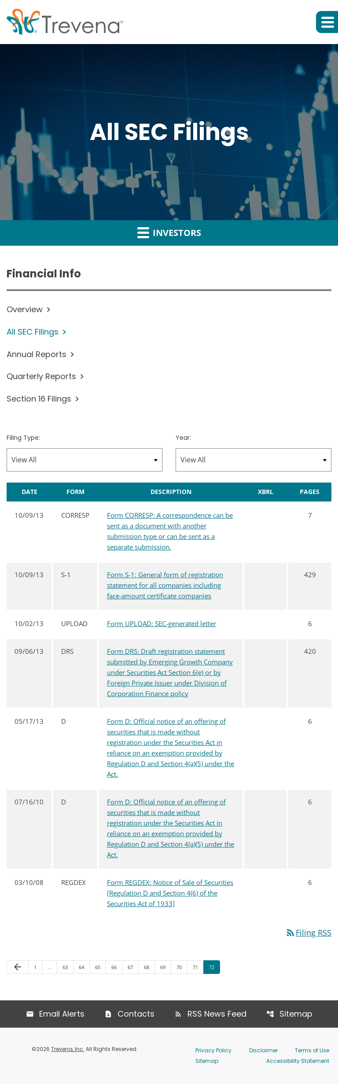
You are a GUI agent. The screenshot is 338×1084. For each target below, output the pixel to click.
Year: (183, 437)
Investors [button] (169, 232)
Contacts (136, 1013)
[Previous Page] (18, 967)
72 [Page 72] (214, 966)
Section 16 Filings (39, 398)
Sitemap (295, 1013)
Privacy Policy (213, 1050)
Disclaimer (263, 1050)
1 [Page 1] (37, 966)
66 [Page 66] (116, 966)
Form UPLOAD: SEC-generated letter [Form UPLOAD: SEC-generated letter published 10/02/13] (161, 623)
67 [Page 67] (132, 966)
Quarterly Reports (41, 376)
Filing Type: (23, 437)
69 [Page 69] (165, 966)
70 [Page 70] (181, 966)
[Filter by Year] (253, 460)
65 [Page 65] (100, 966)
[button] (327, 22)
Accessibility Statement (297, 1061)
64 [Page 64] (83, 966)
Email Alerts (61, 1013)
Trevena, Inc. (67, 1049)
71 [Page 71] (197, 966)
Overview (25, 309)
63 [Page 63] (67, 966)
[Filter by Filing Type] (84, 460)
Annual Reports (36, 354)
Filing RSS (308, 932)
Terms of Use (312, 1050)
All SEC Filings (33, 331)
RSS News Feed (216, 1013)
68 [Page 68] (148, 966)
